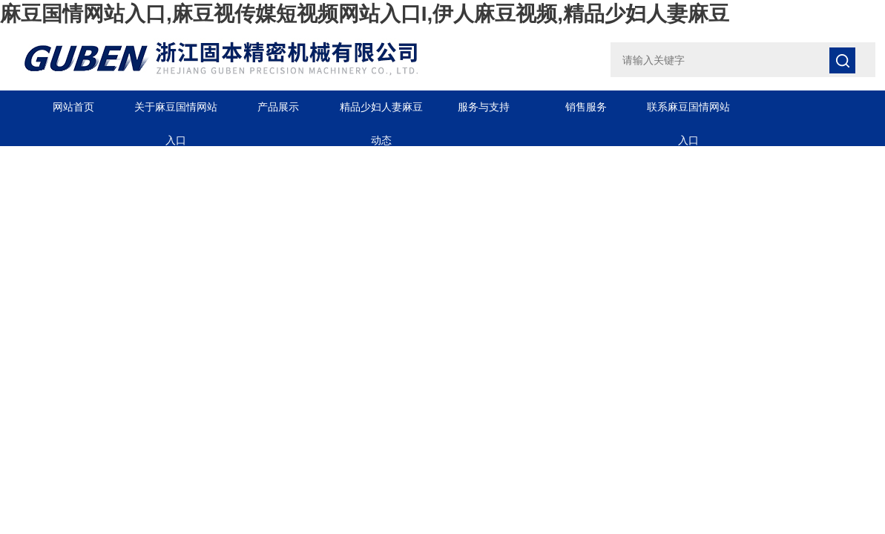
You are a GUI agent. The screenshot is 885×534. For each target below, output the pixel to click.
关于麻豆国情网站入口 (175, 112)
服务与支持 (484, 107)
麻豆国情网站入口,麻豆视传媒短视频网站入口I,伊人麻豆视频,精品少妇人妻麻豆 (364, 13)
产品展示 (278, 107)
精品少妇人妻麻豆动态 (381, 112)
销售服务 (586, 107)
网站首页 (73, 107)
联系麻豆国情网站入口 (688, 112)
